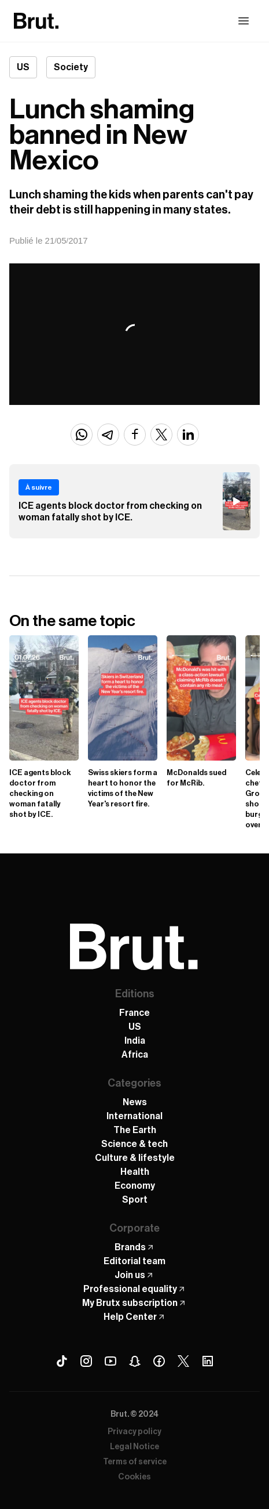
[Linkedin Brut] (207, 1361)
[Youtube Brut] (110, 1361)
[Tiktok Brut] (61, 1361)
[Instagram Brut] (86, 1361)
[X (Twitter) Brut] (183, 1361)
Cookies (134, 1477)
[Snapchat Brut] (134, 1361)
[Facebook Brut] (159, 1361)
